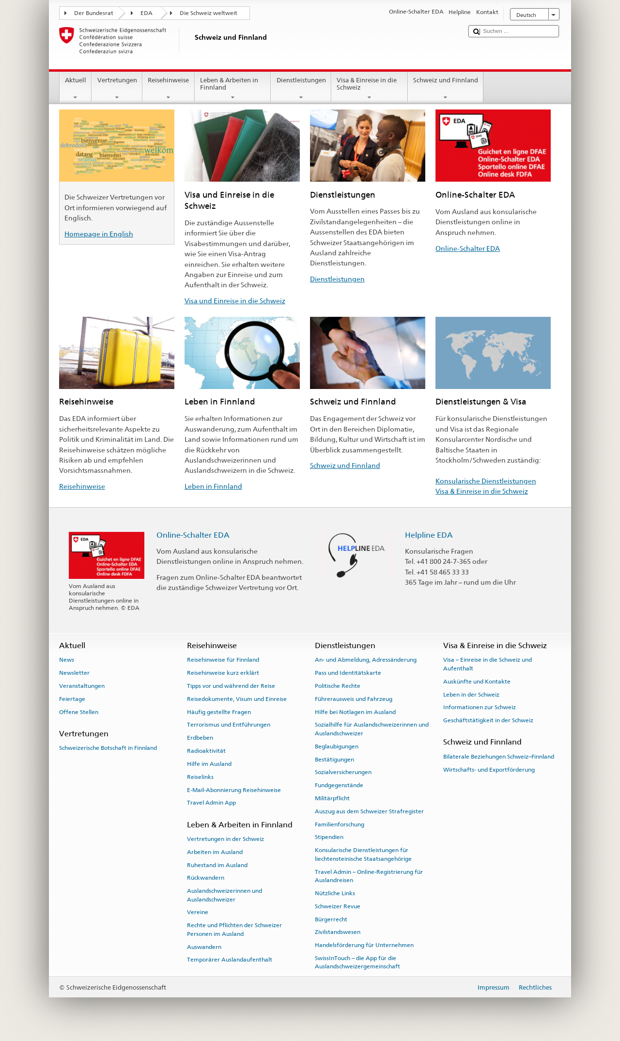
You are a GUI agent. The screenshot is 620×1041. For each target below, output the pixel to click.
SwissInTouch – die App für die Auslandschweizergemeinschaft (357, 962)
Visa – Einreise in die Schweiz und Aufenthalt (487, 663)
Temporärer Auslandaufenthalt (229, 959)
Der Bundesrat (93, 13)
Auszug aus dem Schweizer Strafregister (369, 811)
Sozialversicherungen (343, 772)
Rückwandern (205, 877)
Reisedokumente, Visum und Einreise (237, 699)
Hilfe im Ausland (209, 764)
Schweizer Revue (337, 906)
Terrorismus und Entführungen (228, 724)
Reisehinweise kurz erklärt (223, 672)
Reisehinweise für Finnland (223, 659)
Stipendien (329, 837)
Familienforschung (339, 824)
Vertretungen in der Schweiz (225, 839)
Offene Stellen (78, 712)
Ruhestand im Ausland (217, 864)
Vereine (197, 912)
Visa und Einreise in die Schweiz (235, 300)
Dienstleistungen (301, 89)
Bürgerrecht (331, 919)
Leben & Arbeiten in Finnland (233, 89)
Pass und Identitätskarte (348, 672)
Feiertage (72, 699)
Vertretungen (117, 89)
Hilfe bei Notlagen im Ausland (355, 712)
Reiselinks (200, 777)
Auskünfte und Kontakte (477, 681)
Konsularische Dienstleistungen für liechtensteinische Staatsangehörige (363, 854)
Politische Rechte (337, 686)
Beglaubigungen (336, 746)
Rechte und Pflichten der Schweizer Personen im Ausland (234, 929)
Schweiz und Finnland (445, 89)
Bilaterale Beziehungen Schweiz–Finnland (498, 756)
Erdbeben (200, 737)
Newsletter (74, 672)
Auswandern (204, 946)
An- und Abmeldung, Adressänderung (366, 659)
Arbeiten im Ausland (215, 852)
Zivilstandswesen (337, 932)
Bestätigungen (334, 759)
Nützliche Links (335, 893)
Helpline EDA (429, 535)
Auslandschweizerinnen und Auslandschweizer (224, 894)
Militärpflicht (332, 798)
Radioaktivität (206, 750)
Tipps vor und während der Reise (231, 686)
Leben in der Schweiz (471, 694)
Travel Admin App (211, 802)
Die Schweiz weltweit (208, 13)
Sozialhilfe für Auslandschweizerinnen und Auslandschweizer (372, 728)
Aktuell (76, 89)
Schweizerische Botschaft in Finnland (108, 748)
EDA (146, 13)
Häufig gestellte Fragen (219, 712)
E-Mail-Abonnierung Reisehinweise (234, 789)
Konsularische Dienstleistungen (485, 481)
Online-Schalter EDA (467, 248)
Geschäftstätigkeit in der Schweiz (488, 720)
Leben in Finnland (213, 486)
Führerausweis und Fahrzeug (353, 699)
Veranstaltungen (82, 686)
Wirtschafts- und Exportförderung (489, 769)
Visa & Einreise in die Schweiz (369, 89)
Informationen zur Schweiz (479, 707)
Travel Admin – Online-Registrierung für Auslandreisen (369, 875)
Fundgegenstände (339, 785)
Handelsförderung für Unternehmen (364, 945)
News (66, 659)
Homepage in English (98, 234)
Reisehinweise (168, 89)
